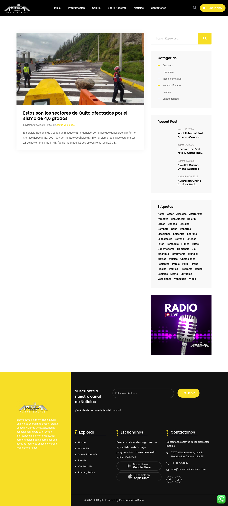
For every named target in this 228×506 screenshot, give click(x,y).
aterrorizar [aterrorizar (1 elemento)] (195, 214)
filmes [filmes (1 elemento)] (185, 244)
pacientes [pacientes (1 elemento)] (164, 263)
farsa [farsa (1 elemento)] (161, 244)
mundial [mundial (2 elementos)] (193, 253)
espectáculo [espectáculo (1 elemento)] (165, 239)
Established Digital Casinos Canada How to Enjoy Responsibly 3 (190, 135)
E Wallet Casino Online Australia (188, 167)
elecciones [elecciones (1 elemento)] (164, 234)
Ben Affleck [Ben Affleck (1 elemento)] (178, 219)
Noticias (139, 7)
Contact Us (85, 466)
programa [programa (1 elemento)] (186, 268)
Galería (96, 7)
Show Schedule (87, 454)
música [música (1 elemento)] (173, 258)
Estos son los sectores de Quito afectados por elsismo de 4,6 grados (75, 115)
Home (82, 442)
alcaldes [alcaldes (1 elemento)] (181, 214)
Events (82, 460)
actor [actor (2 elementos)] (170, 214)
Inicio (57, 7)
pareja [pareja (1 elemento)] (176, 263)
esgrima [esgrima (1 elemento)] (192, 234)
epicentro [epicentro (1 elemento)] (178, 234)
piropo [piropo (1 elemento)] (194, 263)
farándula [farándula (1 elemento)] (173, 244)
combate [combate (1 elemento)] (163, 229)
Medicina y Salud (172, 78)
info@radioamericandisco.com (189, 469)
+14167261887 (180, 462)
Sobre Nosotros (117, 7)
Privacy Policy (86, 472)
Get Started (188, 393)
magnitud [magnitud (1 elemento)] (163, 253)
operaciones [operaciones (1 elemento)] (187, 258)
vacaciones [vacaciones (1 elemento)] (165, 278)
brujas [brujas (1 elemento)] (161, 224)
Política (167, 92)
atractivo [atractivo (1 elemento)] (163, 219)
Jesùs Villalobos (65, 124)
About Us (83, 448)
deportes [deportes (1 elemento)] (185, 229)
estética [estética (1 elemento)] (191, 239)
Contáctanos (158, 7)
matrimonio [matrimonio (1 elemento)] (179, 253)
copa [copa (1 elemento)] (174, 229)
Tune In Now (212, 7)
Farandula (168, 72)
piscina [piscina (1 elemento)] (162, 268)
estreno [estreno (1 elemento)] (179, 239)
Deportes (168, 65)
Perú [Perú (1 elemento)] (185, 263)
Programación (76, 7)
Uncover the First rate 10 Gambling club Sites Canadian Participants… (189, 151)
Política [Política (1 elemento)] (173, 268)
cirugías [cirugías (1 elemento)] (184, 224)
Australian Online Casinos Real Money (189, 182)
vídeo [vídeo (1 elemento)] (192, 278)
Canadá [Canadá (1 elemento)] (172, 224)
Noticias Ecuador (172, 85)
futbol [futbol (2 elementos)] (196, 244)
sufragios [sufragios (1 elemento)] (186, 273)
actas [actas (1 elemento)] (161, 214)
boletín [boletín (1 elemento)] (191, 219)
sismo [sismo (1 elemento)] (174, 273)
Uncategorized (171, 98)
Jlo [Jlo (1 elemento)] (194, 249)
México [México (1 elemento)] (162, 258)
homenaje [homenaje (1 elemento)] (183, 249)
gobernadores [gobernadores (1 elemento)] (166, 249)
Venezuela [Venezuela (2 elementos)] (180, 278)
